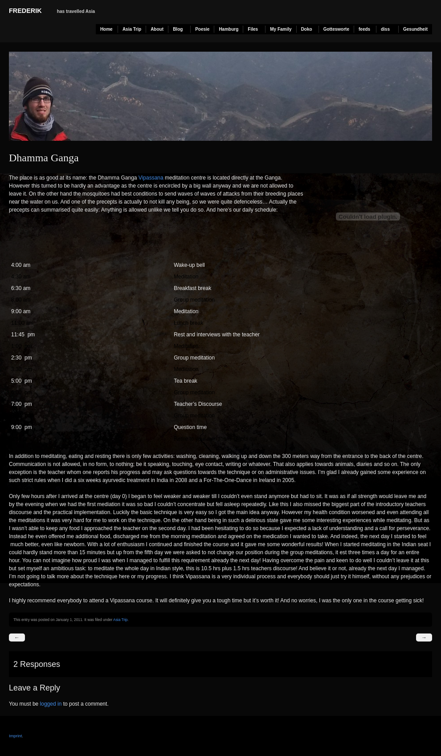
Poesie (202, 29)
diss (385, 29)
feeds (364, 29)
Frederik (25, 10)
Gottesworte (336, 29)
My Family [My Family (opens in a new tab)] (280, 29)
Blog (178, 29)
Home (106, 29)
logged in (51, 704)
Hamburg (228, 29)
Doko (306, 29)
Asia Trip (131, 29)
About (157, 29)
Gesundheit (415, 29)
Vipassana (151, 178)
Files (253, 29)
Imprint (15, 735)
